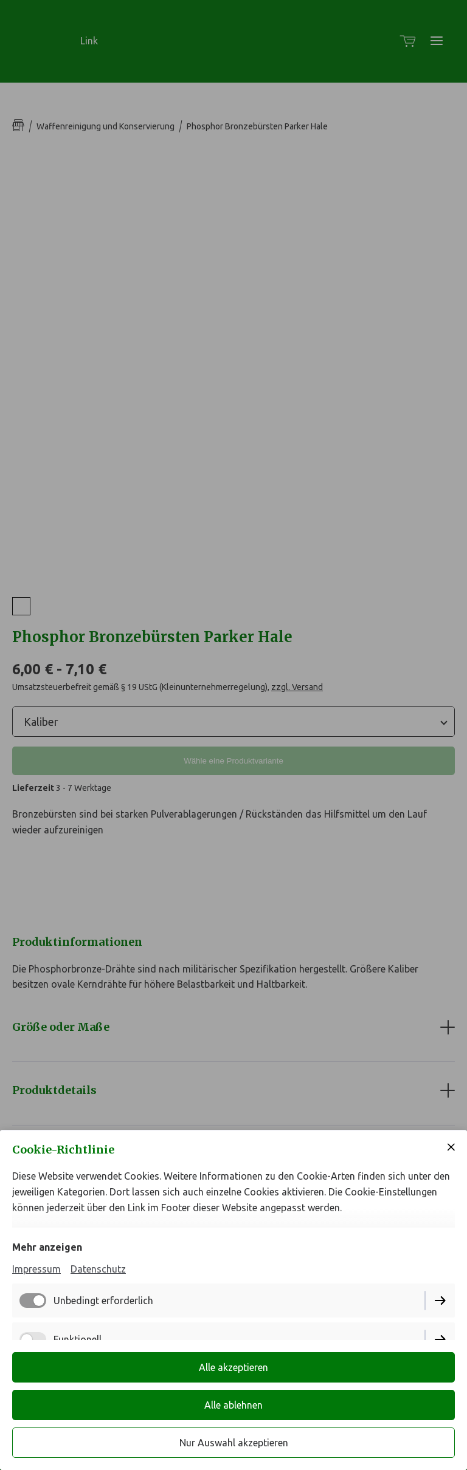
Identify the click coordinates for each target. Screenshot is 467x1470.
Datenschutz (98, 1268)
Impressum (36, 1268)
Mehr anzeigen (47, 1247)
